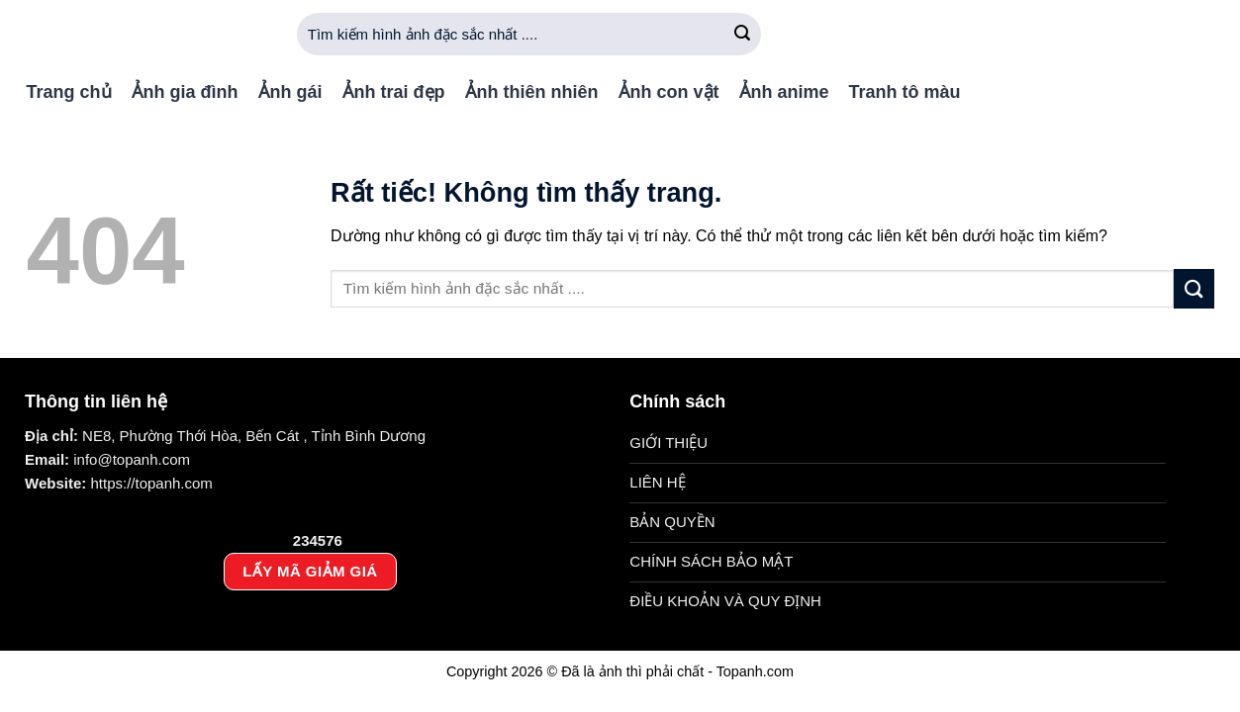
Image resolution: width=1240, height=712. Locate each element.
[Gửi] (743, 34)
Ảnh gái (290, 92)
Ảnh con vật (669, 92)
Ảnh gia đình (185, 92)
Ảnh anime (784, 92)
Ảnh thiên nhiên (532, 92)
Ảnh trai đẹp (393, 92)
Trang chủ (69, 92)
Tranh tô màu (905, 92)
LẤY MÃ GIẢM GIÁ (309, 571)
